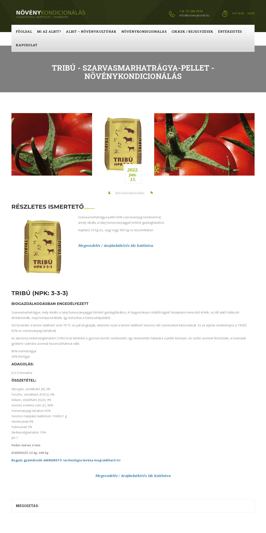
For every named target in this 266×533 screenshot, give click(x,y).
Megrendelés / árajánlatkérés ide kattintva (115, 245)
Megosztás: (27, 505)
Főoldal (24, 31)
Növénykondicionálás (144, 31)
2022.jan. (133, 174)
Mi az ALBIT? (49, 31)
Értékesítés (230, 31)
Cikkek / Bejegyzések (192, 31)
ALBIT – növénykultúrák (91, 31)
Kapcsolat (27, 45)
